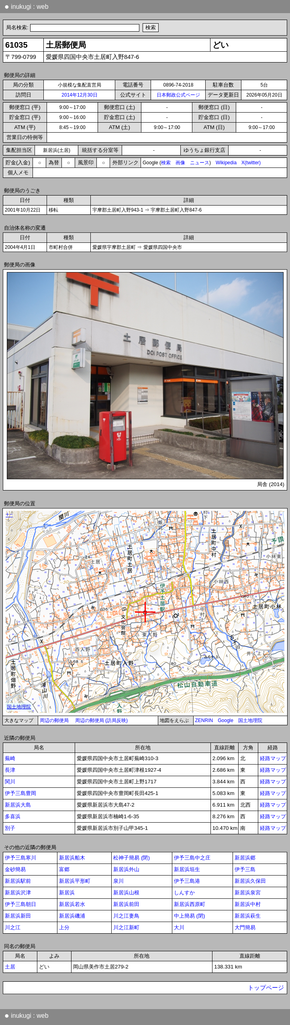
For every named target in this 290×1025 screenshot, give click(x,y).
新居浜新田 (18, 916)
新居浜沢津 (18, 893)
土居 (10, 967)
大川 (179, 927)
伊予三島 (245, 869)
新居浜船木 (72, 858)
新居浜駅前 (18, 881)
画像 (180, 162)
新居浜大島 (18, 805)
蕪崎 (10, 758)
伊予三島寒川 (20, 858)
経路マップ (273, 758)
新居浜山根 (126, 893)
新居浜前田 (126, 904)
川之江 (12, 927)
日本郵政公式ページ (178, 95)
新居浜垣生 (187, 869)
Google (225, 720)
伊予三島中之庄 (192, 858)
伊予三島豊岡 (20, 793)
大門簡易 (245, 927)
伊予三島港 (187, 881)
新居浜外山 (126, 869)
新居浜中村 (248, 904)
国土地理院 (250, 720)
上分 (64, 927)
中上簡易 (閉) (189, 916)
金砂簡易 (15, 869)
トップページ (266, 988)
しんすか (184, 893)
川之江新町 (126, 927)
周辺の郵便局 (54, 720)
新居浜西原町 (189, 904)
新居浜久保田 (250, 881)
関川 (10, 782)
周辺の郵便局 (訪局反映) (101, 720)
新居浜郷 (245, 858)
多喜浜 (12, 816)
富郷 (64, 869)
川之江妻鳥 (126, 916)
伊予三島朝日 (20, 904)
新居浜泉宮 (248, 893)
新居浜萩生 (248, 916)
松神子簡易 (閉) (131, 858)
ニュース (199, 162)
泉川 (118, 881)
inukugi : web (26, 6)
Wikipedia (226, 162)
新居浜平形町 (74, 881)
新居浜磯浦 (72, 916)
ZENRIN (204, 720)
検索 (166, 162)
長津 (10, 770)
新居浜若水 (72, 904)
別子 (10, 828)
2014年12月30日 (79, 95)
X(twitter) (251, 162)
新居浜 (67, 893)
